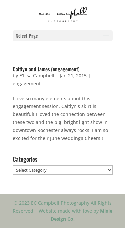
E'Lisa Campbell (36, 75)
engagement (27, 83)
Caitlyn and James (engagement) (46, 69)
